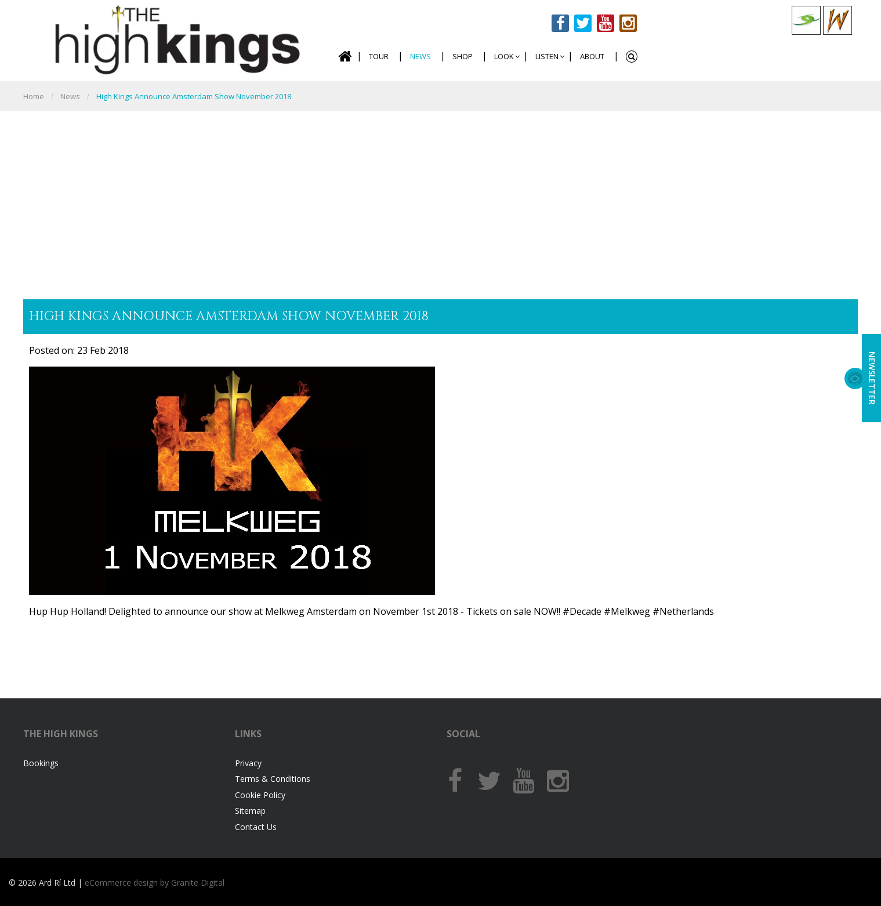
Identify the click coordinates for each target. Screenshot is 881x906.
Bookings (41, 763)
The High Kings (174, 39)
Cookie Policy (260, 794)
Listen (547, 56)
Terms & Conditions (272, 778)
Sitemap (250, 810)
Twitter (583, 23)
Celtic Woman (837, 20)
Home (344, 57)
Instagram (628, 23)
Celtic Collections (806, 20)
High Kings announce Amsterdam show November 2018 (193, 96)
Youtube (605, 23)
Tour (379, 56)
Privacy (248, 763)
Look (504, 56)
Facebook (560, 23)
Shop (462, 56)
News (420, 56)
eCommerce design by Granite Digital (154, 882)
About (592, 56)
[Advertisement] (441, 198)
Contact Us (256, 826)
